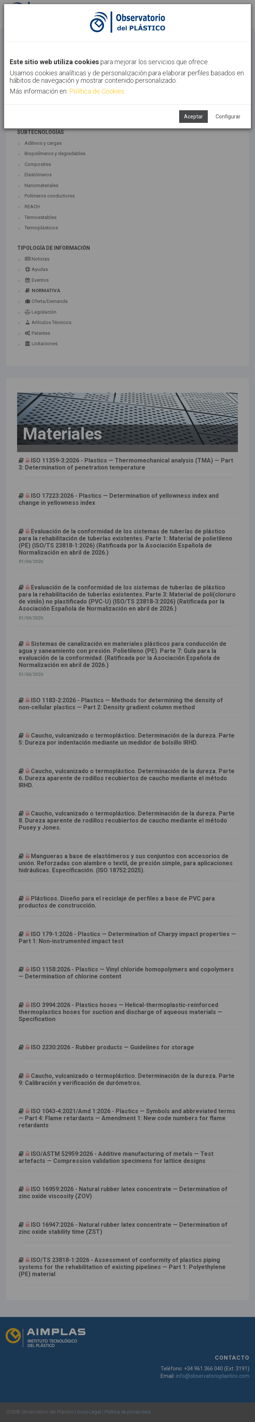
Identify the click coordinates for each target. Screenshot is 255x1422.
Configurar (228, 117)
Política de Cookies (97, 91)
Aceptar (193, 117)
